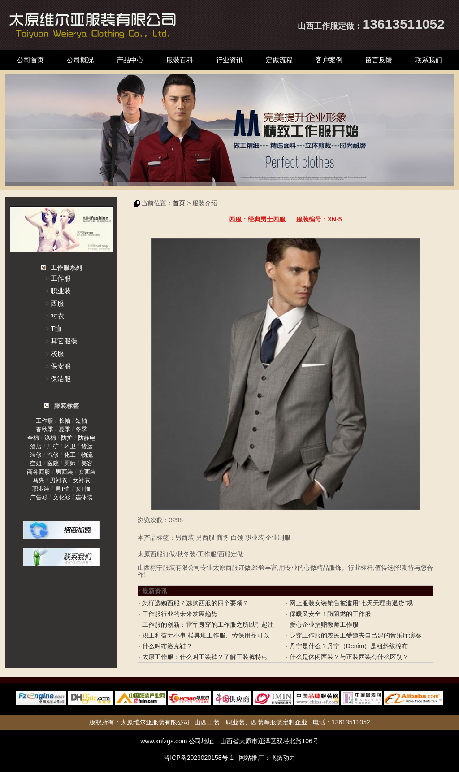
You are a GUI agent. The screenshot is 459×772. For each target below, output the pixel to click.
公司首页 (30, 60)
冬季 (81, 429)
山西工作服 (318, 26)
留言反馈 (378, 60)
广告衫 (39, 497)
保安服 (61, 366)
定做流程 (279, 60)
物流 (87, 454)
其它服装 (64, 341)
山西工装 (207, 722)
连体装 (84, 497)
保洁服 (61, 378)
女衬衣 (81, 480)
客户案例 (329, 60)
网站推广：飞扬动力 (267, 757)
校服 (57, 353)
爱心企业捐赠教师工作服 (323, 624)
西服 (57, 303)
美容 (87, 463)
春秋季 (44, 429)
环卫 (70, 446)
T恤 (56, 328)
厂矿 (53, 446)
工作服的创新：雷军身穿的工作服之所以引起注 (207, 624)
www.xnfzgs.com (163, 741)
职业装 (61, 291)
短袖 (81, 420)
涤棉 (50, 437)
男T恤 (62, 489)
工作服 (61, 278)
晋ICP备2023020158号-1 (199, 757)
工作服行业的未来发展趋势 (178, 613)
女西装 (87, 471)
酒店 (36, 446)
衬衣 (57, 316)
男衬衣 (58, 480)
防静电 (86, 437)
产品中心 (130, 60)
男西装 (64, 471)
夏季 (64, 429)
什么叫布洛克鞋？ (166, 646)
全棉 (33, 437)
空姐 (36, 463)
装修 (36, 454)
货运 (87, 446)
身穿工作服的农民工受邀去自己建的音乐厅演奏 (354, 635)
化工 (70, 454)
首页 (179, 203)
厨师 (70, 463)
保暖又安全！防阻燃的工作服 (329, 613)
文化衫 (61, 497)
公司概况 (80, 60)
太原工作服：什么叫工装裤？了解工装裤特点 (204, 656)
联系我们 (428, 60)
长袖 (64, 420)
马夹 (38, 480)
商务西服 (38, 471)
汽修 (53, 454)
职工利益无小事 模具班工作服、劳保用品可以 (204, 635)
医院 (53, 463)
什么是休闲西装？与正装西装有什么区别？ (348, 656)
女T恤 (83, 489)
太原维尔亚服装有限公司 (155, 722)
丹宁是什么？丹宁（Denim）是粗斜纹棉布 (348, 646)
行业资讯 (229, 60)
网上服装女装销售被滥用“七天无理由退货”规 (350, 603)
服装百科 (179, 60)
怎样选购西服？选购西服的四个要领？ (194, 603)
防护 (67, 437)
